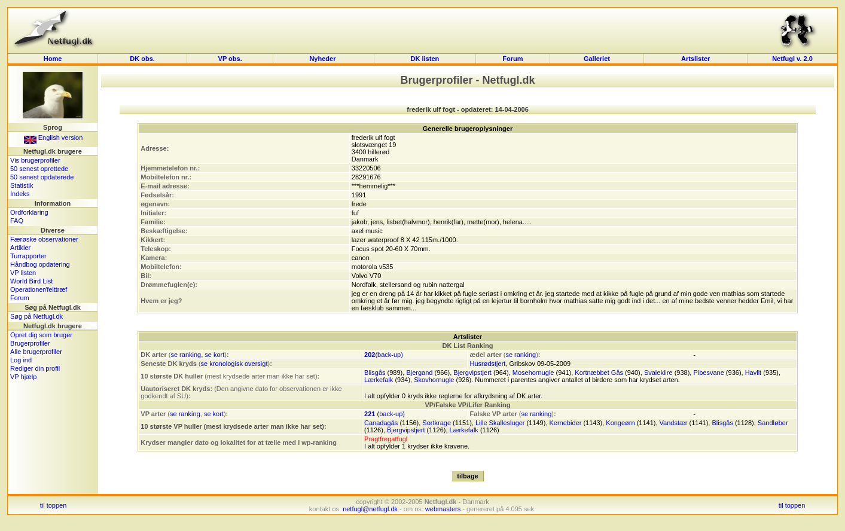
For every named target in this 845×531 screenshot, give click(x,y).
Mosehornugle (533, 372)
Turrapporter (28, 256)
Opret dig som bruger (41, 334)
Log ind (21, 360)
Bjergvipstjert (472, 372)
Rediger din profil (35, 368)
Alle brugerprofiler (36, 351)
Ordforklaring (29, 212)
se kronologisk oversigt (234, 363)
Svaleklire (658, 372)
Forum (512, 58)
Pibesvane (708, 372)
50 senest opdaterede (42, 177)
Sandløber (773, 422)
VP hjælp (23, 376)
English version (53, 137)
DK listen (425, 58)
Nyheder (323, 58)
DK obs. (142, 58)
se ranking (185, 354)
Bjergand (419, 372)
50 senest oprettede (39, 168)
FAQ (16, 220)
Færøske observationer (44, 239)
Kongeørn (620, 422)
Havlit (753, 372)
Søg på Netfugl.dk (36, 316)
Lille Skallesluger (500, 422)
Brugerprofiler (30, 343)
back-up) (390, 354)
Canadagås (381, 422)
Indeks (19, 193)
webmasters (442, 508)
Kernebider (566, 422)
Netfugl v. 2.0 (792, 58)
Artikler (20, 247)
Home (53, 58)
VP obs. (230, 58)
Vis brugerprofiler (35, 160)
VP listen (23, 272)
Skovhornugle (434, 379)
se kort (214, 354)
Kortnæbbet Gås (599, 372)
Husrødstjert (487, 363)
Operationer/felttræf (38, 289)
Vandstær (674, 422)
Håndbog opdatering (40, 264)
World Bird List (31, 281)
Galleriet (597, 58)
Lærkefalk (378, 379)
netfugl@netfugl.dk (370, 508)
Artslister (695, 58)
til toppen (53, 505)
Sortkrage (436, 422)
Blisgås (374, 372)
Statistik (21, 185)
